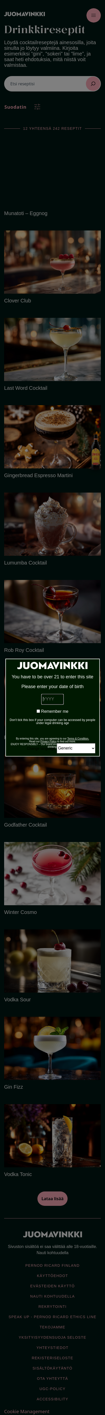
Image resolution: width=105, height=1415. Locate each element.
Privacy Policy (48, 741)
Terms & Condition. (78, 738)
